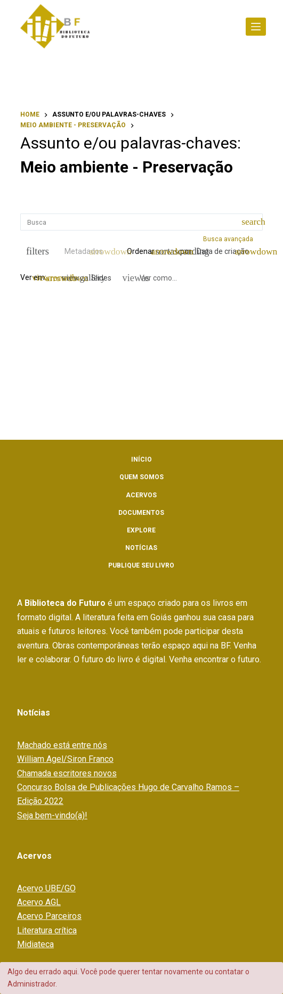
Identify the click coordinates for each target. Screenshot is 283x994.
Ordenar (141, 251)
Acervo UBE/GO (46, 888)
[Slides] (95, 278)
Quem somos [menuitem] (141, 477)
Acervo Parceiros (49, 916)
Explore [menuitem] (141, 530)
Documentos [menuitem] (141, 512)
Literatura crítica (47, 930)
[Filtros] (35, 252)
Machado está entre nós (62, 745)
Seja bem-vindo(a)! (52, 815)
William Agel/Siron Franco (65, 759)
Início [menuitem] (141, 459)
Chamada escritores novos (67, 773)
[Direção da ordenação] (167, 252)
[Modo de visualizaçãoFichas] (58, 278)
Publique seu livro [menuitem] (141, 565)
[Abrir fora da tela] (256, 27)
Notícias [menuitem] (141, 548)
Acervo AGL (39, 902)
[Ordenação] (227, 252)
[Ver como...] (150, 278)
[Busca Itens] (141, 222)
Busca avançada (229, 239)
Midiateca (35, 944)
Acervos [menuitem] (141, 495)
